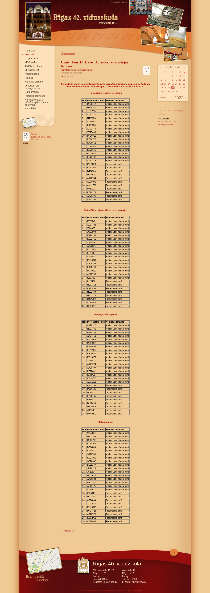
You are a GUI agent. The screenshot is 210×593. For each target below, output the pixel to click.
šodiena (163, 97)
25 (184, 87)
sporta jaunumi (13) (167, 121)
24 (180, 87)
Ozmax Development (133, 590)
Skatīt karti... (43, 580)
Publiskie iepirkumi (35, 95)
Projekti (29, 77)
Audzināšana (32, 73)
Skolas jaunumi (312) (167, 124)
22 (172, 87)
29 (172, 91)
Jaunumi (29, 54)
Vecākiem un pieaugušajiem (32, 87)
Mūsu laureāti (32, 70)
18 (184, 84)
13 (165, 84)
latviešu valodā (120, 2)
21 (169, 87)
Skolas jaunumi (84, 70)
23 (176, 87)
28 (169, 91)
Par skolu (30, 50)
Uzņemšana (31, 58)
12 (161, 84)
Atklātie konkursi (34, 66)
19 (161, 87)
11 (184, 80)
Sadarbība (30, 108)
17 (180, 84)
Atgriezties (67, 76)
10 (180, 80)
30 (176, 91)
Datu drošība (32, 91)
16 (176, 84)
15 (172, 84)
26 (161, 91)
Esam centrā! (35, 576)
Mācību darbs (32, 62)
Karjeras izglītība (34, 81)
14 (169, 84)
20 (165, 87)
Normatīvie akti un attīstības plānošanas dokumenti (36, 102)
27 (165, 91)
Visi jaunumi (163, 119)
